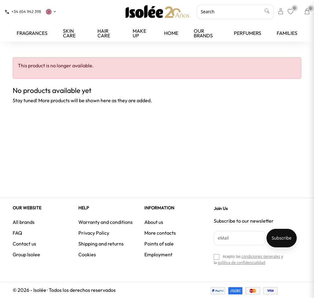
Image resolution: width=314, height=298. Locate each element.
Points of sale (159, 244)
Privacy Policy (93, 233)
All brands (24, 222)
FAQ (17, 233)
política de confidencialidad (241, 262)
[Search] (235, 12)
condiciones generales (261, 256)
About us (153, 222)
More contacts (160, 233)
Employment (158, 254)
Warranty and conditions (105, 222)
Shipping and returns (101, 244)
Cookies (87, 254)
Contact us (24, 244)
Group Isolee (26, 254)
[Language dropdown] (51, 11)
